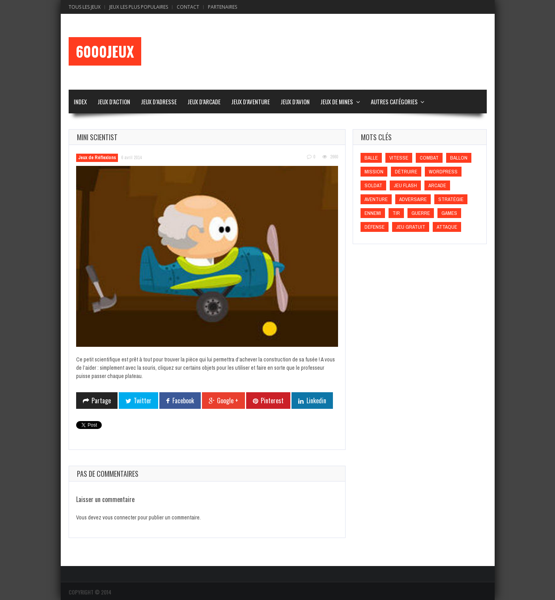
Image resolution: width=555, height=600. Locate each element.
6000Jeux (105, 51)
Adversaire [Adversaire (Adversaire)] (413, 199)
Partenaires (222, 7)
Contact (188, 7)
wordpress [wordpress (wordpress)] (443, 171)
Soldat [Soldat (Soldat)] (373, 185)
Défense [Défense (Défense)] (374, 227)
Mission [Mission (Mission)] (373, 171)
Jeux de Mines (336, 101)
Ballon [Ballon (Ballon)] (458, 157)
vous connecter (119, 517)
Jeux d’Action (113, 101)
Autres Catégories (394, 101)
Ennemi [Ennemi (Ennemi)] (372, 213)
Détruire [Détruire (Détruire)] (406, 171)
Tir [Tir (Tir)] (396, 213)
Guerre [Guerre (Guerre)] (420, 213)
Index (80, 101)
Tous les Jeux (85, 7)
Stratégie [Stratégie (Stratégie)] (450, 199)
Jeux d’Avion (295, 101)
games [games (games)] (449, 213)
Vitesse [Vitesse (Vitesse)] (398, 157)
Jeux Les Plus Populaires (138, 7)
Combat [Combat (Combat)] (429, 157)
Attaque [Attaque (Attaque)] (447, 227)
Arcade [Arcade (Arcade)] (437, 185)
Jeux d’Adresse (159, 101)
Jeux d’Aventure (250, 101)
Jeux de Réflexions (97, 157)
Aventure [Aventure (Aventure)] (376, 199)
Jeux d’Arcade (204, 101)
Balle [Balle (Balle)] (371, 157)
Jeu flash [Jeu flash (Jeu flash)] (405, 185)
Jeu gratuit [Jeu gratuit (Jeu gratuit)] (410, 227)
